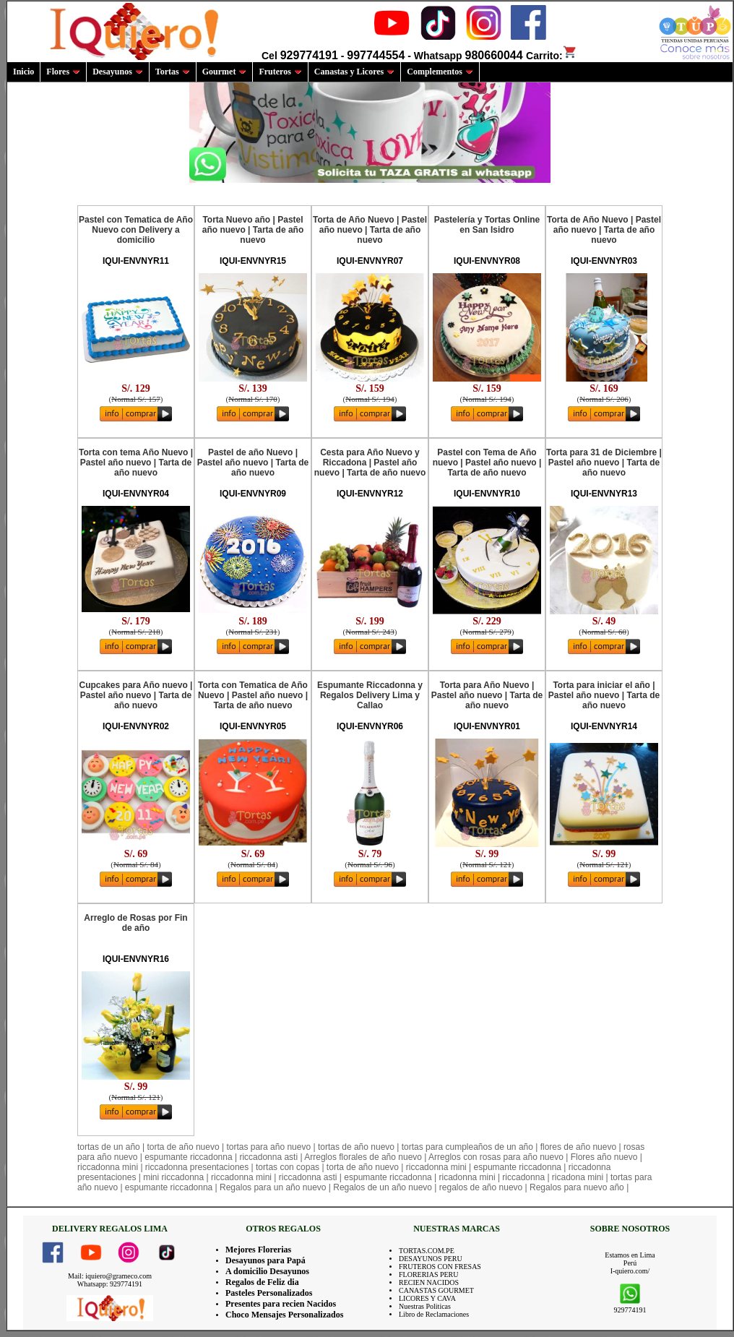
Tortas (172, 71)
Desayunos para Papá (265, 1260)
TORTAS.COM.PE (426, 1251)
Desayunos (117, 71)
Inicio (23, 71)
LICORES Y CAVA (427, 1298)
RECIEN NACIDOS (429, 1282)
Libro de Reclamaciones (434, 1314)
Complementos (440, 71)
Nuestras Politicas (425, 1306)
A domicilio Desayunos (267, 1271)
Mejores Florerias (258, 1249)
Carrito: (551, 55)
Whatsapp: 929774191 (109, 1284)
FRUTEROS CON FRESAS (440, 1267)
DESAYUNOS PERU (430, 1259)
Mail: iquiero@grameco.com (110, 1276)
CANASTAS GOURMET (436, 1290)
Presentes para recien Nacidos (280, 1304)
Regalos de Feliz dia (262, 1282)
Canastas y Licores (354, 71)
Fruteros (280, 71)
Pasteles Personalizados (268, 1293)
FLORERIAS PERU (429, 1274)
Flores (63, 71)
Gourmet (224, 71)
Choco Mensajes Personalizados (284, 1315)
